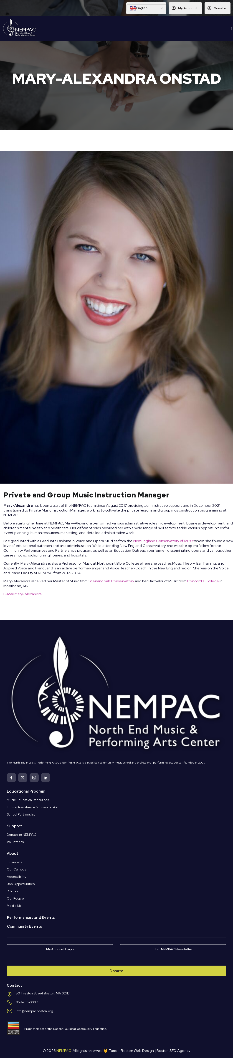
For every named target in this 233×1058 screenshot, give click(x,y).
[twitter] (22, 777)
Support (14, 826)
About (12, 853)
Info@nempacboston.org (34, 1011)
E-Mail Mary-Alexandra (22, 594)
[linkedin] (45, 777)
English (138, 8)
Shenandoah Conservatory (111, 581)
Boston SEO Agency (173, 1050)
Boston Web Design (137, 1050)
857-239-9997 (27, 1002)
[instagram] (34, 777)
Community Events (24, 926)
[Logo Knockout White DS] (20, 19)
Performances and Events (31, 917)
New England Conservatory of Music (163, 541)
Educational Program (26, 791)
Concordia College (203, 581)
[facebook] (11, 777)
